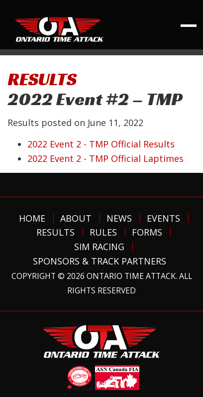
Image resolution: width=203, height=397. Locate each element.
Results (55, 232)
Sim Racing (99, 246)
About (76, 218)
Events (163, 218)
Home (32, 218)
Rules (103, 232)
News (119, 218)
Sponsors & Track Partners (99, 261)
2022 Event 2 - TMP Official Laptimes (105, 158)
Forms (147, 232)
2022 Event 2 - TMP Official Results (101, 144)
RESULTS (42, 79)
